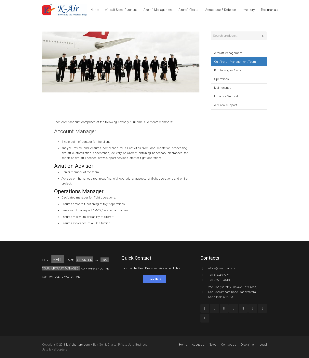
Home (183, 344)
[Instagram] (262, 308)
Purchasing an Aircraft (228, 70)
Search (263, 36)
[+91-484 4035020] (204, 275)
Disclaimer (248, 344)
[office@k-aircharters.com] (204, 268)
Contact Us (228, 344)
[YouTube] (224, 308)
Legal (263, 344)
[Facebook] (204, 308)
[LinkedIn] (243, 308)
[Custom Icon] (204, 318)
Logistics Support (226, 96)
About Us (198, 344)
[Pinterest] (252, 308)
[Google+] (214, 308)
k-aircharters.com (78, 344)
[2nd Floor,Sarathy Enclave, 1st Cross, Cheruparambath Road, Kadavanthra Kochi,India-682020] (204, 292)
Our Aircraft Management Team (235, 61)
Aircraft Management (228, 53)
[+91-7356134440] (204, 280)
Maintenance (222, 88)
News (212, 344)
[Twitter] (233, 308)
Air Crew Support (225, 105)
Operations (221, 79)
